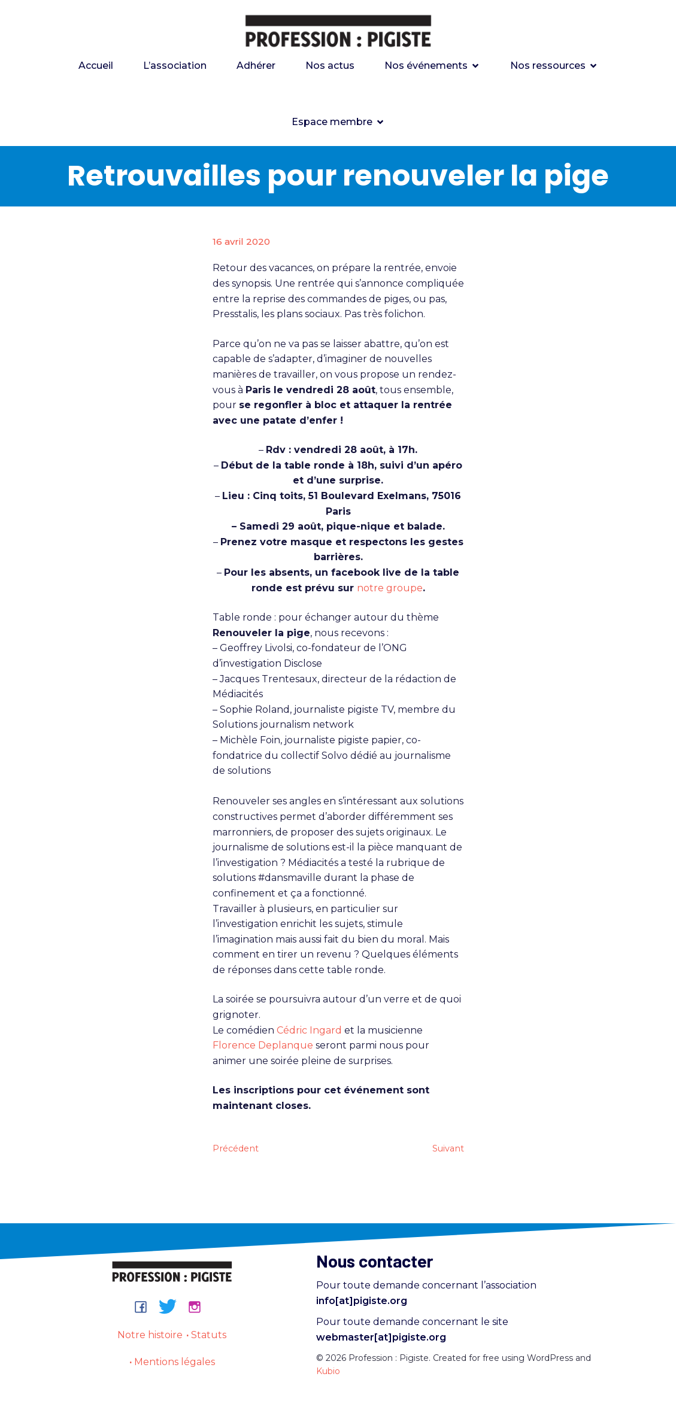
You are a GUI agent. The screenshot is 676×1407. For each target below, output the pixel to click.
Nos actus (329, 66)
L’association (175, 66)
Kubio (328, 1373)
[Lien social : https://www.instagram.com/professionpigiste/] (199, 1309)
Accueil (95, 66)
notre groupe (390, 590)
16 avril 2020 (241, 244)
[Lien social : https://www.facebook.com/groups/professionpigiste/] (145, 1309)
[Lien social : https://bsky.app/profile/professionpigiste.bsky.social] (172, 1309)
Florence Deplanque (264, 1047)
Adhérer (256, 66)
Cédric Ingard (309, 1032)
